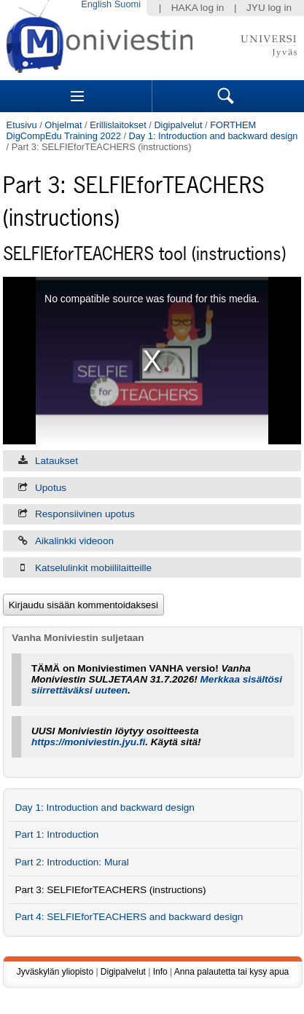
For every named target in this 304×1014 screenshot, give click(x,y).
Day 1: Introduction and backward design (213, 135)
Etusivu (22, 124)
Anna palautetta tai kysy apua (231, 972)
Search (225, 96)
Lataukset (56, 460)
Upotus (50, 487)
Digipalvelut (178, 124)
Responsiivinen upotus (85, 513)
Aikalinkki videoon (74, 540)
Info (160, 972)
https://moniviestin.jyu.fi (88, 741)
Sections (77, 96)
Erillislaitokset (118, 124)
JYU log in (269, 7)
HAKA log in (198, 7)
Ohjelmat (63, 124)
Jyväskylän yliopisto (55, 972)
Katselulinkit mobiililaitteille (93, 567)
